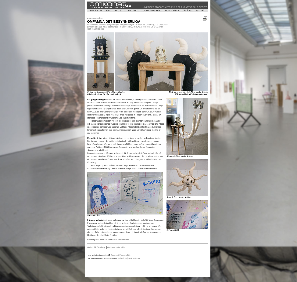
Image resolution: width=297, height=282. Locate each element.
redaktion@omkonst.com (129, 258)
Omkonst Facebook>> (121, 255)
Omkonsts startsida (116, 247)
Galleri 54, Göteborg (96, 247)
